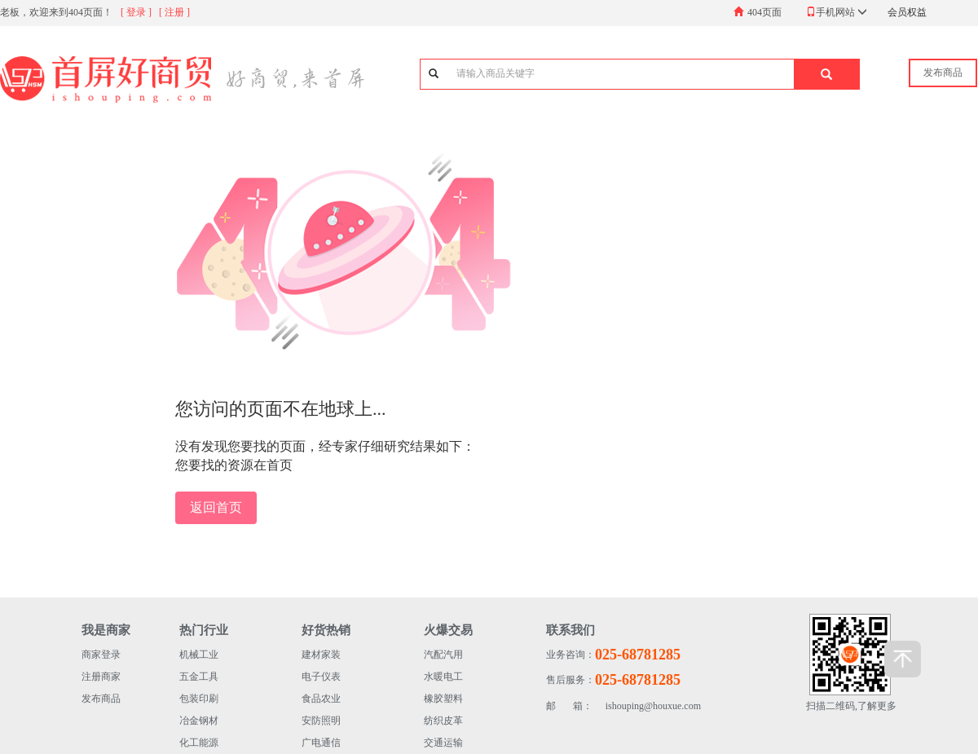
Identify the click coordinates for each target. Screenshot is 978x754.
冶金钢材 (198, 720)
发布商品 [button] (943, 72)
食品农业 (321, 698)
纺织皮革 (443, 720)
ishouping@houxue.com (623, 706)
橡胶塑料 (443, 698)
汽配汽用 (443, 654)
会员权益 (907, 12)
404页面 (764, 12)
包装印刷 (198, 698)
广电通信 (321, 742)
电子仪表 (321, 676)
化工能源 (198, 742)
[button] (826, 74)
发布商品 (101, 698)
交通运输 (443, 742)
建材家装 (321, 654)
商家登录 (101, 654)
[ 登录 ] (136, 12)
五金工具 (198, 676)
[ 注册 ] (174, 12)
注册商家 (101, 676)
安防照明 (321, 720)
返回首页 (216, 507)
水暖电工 (443, 676)
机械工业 (198, 654)
